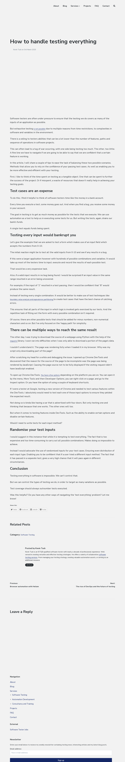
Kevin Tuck (17, 49)
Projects (87, 6)
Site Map (20, 757)
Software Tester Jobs (19, 740)
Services (74, 6)
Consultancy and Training (23, 714)
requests (15, 340)
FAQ (97, 6)
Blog (65, 6)
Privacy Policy (31, 757)
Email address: (90, 706)
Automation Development (23, 710)
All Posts (29, 569)
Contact (106, 6)
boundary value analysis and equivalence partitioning (37, 299)
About (56, 6)
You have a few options (52, 378)
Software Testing (29, 538)
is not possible (41, 128)
